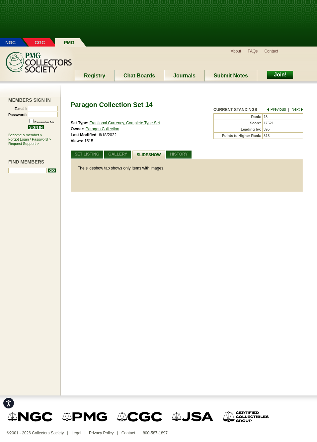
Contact (271, 51)
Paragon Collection (102, 129)
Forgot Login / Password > (29, 139)
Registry (94, 75)
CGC (40, 42)
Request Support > (23, 144)
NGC (10, 42)
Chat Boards (139, 75)
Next (295, 109)
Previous (278, 109)
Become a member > (25, 135)
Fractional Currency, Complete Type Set (124, 123)
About (236, 51)
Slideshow (149, 155)
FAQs (253, 51)
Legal (76, 433)
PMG (69, 42)
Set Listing (87, 154)
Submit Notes (231, 75)
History (179, 154)
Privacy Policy (101, 433)
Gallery (117, 154)
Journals (184, 75)
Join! (280, 74)
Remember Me (44, 122)
